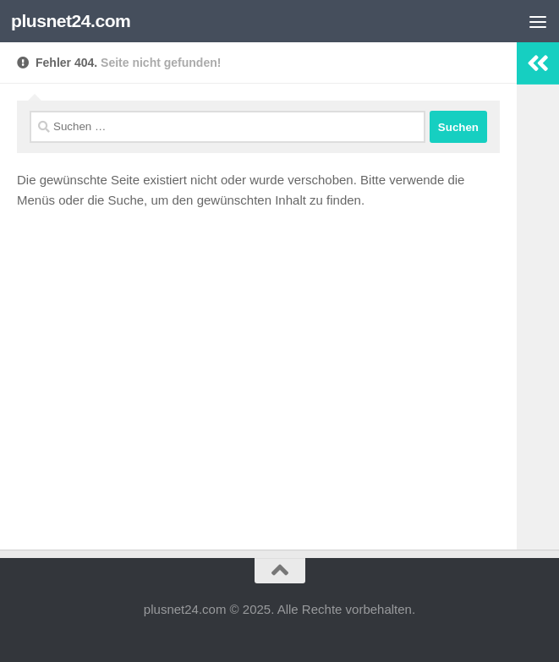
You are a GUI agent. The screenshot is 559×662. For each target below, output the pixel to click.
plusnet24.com (70, 20)
